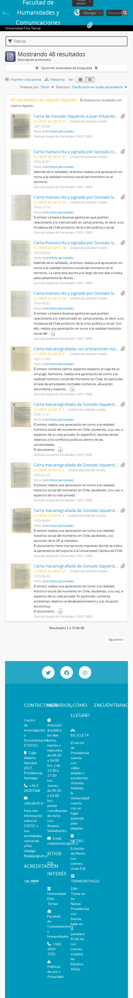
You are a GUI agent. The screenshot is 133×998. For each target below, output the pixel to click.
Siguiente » (116, 639)
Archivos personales (60, 131)
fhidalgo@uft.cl (36, 856)
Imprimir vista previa (23, 79)
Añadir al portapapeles (122, 116)
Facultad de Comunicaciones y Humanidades (60, 926)
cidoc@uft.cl (33, 803)
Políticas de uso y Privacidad (55, 971)
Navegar (90, 13)
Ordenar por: (29, 87)
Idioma (77, 12)
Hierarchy (55, 79)
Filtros (17, 41)
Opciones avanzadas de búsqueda (66, 68)
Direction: (63, 87)
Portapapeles (89, 25)
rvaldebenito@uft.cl (62, 843)
